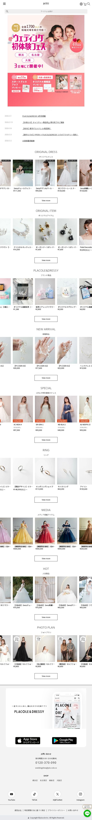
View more (46, 200)
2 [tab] (43, 110)
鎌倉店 (51, 780)
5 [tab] (49, 110)
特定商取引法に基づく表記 (34, 810)
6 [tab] (51, 110)
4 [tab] (47, 110)
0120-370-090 (46, 762)
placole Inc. (44, 817)
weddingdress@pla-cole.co (46, 768)
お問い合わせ (73, 810)
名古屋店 (43, 780)
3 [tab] (45, 110)
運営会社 (18, 810)
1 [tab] (41, 110)
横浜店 (35, 780)
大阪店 (59, 780)
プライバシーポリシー (56, 810)
